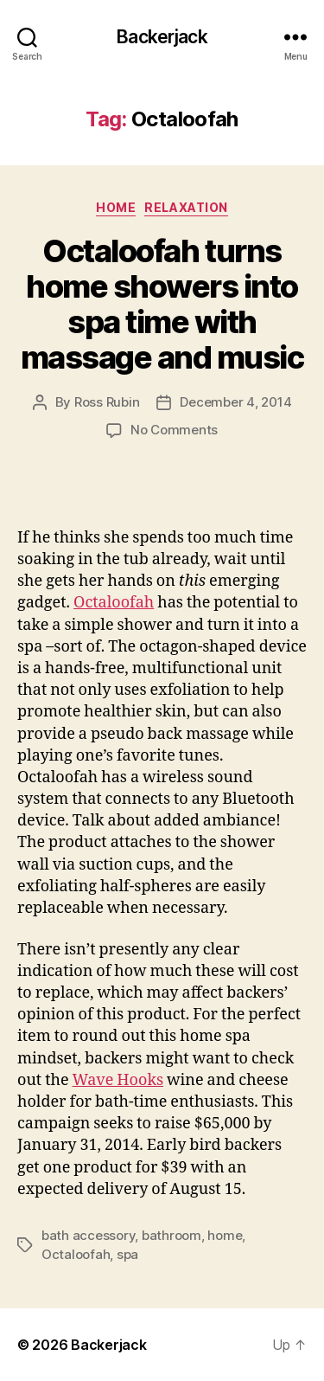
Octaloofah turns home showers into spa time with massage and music (162, 304)
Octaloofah (113, 603)
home (224, 1235)
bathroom (171, 1235)
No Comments (174, 429)
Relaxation (185, 207)
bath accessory (88, 1235)
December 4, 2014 (235, 402)
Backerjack (161, 37)
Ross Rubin (106, 402)
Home (116, 207)
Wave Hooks (118, 1080)
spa (127, 1254)
